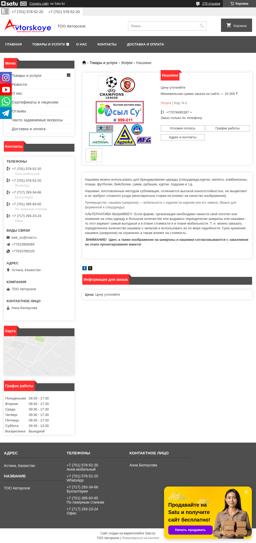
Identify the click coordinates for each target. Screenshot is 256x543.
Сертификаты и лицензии (35, 102)
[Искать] (201, 26)
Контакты (107, 44)
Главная (13, 44)
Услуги (126, 63)
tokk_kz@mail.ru (24, 237)
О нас (81, 44)
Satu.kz (150, 533)
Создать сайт (39, 3)
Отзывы (19, 111)
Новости (19, 84)
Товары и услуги (48, 44)
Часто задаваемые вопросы (37, 120)
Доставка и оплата (145, 44)
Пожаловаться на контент (140, 538)
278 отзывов (211, 3)
